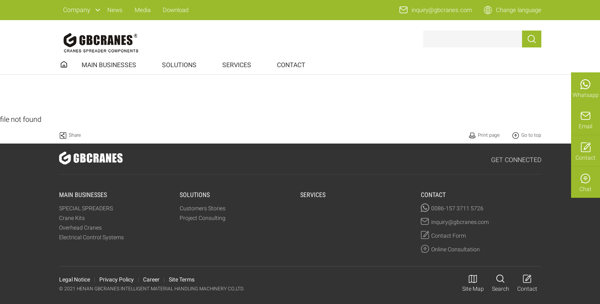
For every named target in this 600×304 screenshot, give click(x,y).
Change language (518, 10)
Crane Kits (72, 218)
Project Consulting (202, 218)
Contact (585, 157)
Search (500, 289)
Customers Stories (202, 208)
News (115, 10)
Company (76, 10)
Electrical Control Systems (91, 237)
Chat (586, 189)
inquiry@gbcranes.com (442, 10)
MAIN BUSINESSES (109, 65)
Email (585, 126)
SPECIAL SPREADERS (86, 208)
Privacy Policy (116, 279)
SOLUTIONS (179, 65)
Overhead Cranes (80, 227)
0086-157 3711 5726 (457, 208)
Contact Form (448, 235)
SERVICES (236, 65)
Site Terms (182, 279)
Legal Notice (74, 279)
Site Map (473, 289)
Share (75, 135)
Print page (489, 135)
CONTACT (291, 65)
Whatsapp (586, 95)
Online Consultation (455, 249)
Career (151, 279)
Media (143, 10)
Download (175, 10)
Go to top (531, 135)
